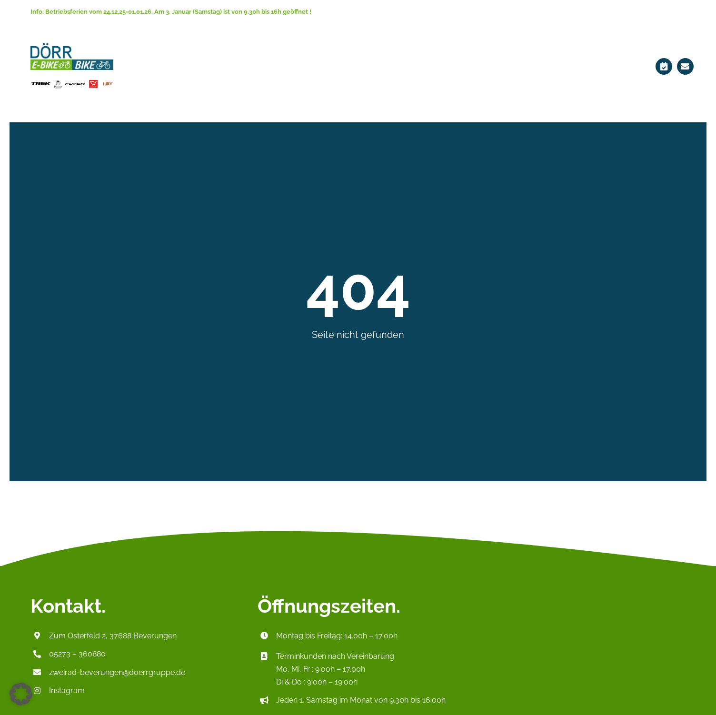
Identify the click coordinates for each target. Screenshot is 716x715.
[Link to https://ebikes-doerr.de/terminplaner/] (664, 66)
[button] (21, 694)
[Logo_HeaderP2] (71, 46)
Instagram (67, 690)
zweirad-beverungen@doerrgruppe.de (117, 672)
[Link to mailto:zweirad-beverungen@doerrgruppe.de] (685, 66)
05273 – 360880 (77, 653)
